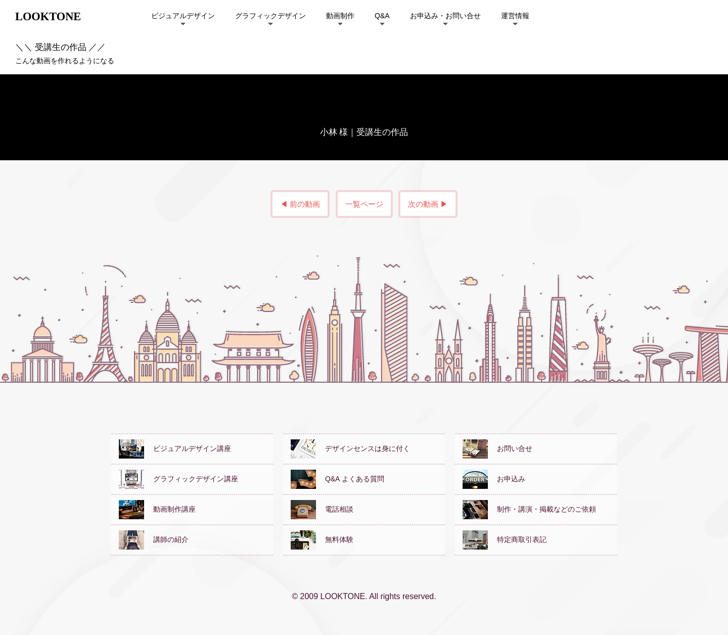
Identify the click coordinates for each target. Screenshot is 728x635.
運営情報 (515, 16)
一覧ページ (364, 204)
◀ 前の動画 (300, 204)
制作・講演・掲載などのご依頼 (529, 509)
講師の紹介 (154, 539)
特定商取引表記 (505, 539)
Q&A (382, 16)
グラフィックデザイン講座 (178, 479)
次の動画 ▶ (428, 204)
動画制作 (340, 16)
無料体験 (322, 539)
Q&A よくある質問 (337, 479)
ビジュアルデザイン (183, 16)
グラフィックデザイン (270, 16)
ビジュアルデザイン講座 (175, 448)
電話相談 (322, 509)
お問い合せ (497, 448)
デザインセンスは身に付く (350, 448)
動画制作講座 (157, 509)
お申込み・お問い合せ (445, 16)
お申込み (494, 479)
